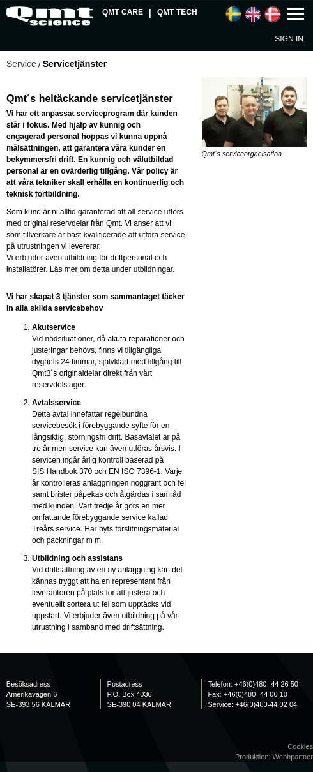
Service (21, 64)
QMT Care (122, 12)
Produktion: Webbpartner (274, 757)
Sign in (289, 38)
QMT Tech (177, 12)
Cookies (300, 746)
